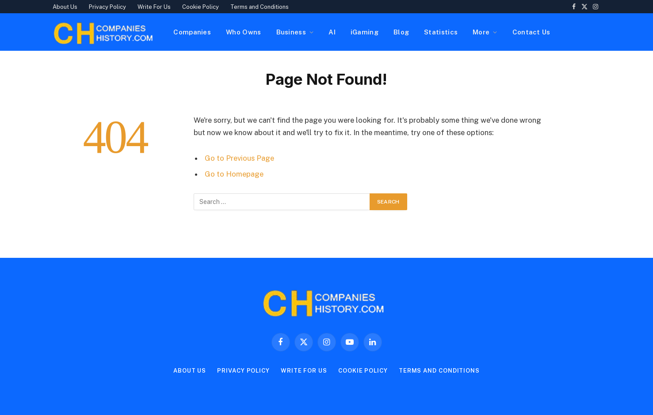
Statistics (441, 32)
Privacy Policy (107, 7)
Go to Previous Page (239, 158)
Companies (192, 32)
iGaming (364, 32)
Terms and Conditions (259, 7)
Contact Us (531, 32)
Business (291, 32)
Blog (401, 32)
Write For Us (154, 7)
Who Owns (243, 32)
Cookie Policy (200, 7)
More (481, 32)
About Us (65, 7)
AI (332, 32)
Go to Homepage (234, 174)
